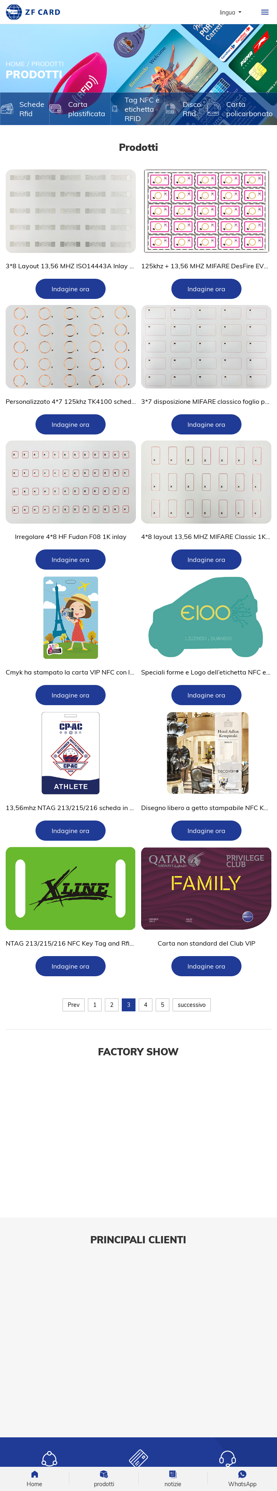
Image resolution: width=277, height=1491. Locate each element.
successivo (192, 1005)
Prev (73, 1005)
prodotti (47, 64)
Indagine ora (71, 289)
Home (15, 64)
